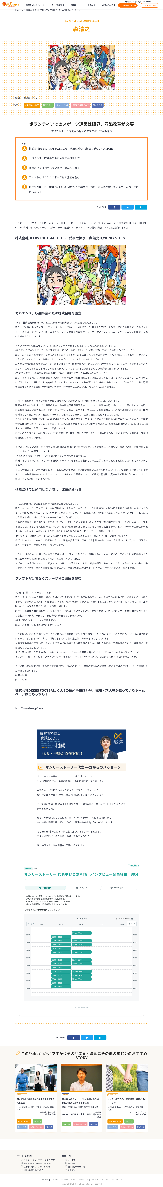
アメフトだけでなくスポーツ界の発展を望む (54, 177)
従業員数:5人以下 (32, 105)
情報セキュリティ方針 (100, 1179)
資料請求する (127, 5)
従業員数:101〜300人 (115, 1121)
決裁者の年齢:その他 (80, 105)
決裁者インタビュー (34, 5)
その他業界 (26, 10)
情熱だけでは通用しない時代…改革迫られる (54, 168)
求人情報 (54, 1179)
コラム (90, 5)
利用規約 (64, 1179)
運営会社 (74, 5)
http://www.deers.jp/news (29, 708)
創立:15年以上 (22, 1127)
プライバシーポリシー (79, 1179)
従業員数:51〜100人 (24, 1121)
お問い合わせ (107, 5)
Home (18, 10)
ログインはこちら (150, 5)
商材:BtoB (49, 1127)
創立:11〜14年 (62, 105)
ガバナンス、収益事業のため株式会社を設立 (54, 158)
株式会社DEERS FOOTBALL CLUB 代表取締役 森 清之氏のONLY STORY (71, 148)
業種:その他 (47, 105)
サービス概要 (56, 5)
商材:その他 (97, 105)
